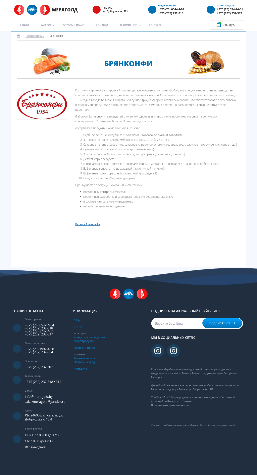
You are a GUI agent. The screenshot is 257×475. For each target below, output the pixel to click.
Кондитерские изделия (90, 337)
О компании (128, 25)
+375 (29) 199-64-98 (39, 349)
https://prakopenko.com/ (221, 425)
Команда (102, 25)
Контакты (155, 25)
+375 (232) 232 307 (39, 367)
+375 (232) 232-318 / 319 (43, 381)
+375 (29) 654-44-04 (171, 9)
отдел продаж (167, 5)
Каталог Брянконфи (87, 224)
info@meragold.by (39, 396)
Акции (24, 25)
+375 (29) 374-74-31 (230, 9)
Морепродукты (84, 341)
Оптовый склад (84, 362)
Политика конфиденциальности (170, 405)
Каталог (46, 25)
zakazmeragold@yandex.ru (45, 401)
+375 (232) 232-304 (39, 352)
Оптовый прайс (73, 25)
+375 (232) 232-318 (170, 13)
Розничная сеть (85, 358)
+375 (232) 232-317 (229, 13)
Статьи (78, 327)
